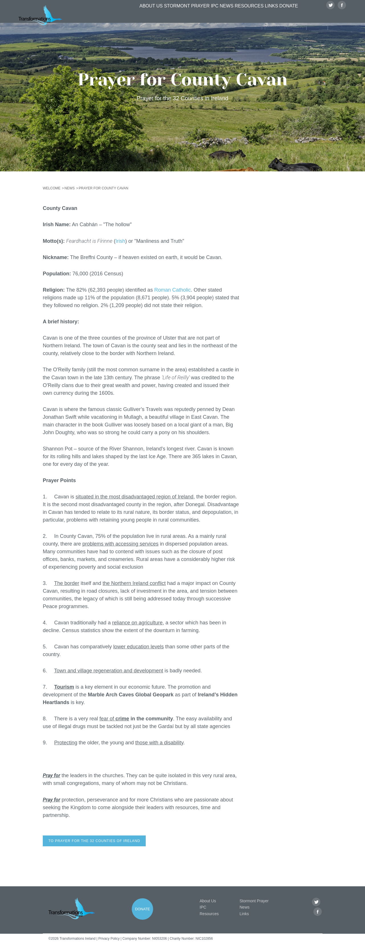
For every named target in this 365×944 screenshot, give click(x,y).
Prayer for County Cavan (103, 188)
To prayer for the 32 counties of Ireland (94, 841)
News (216, 16)
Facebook (342, 16)
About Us (131, 16)
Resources (242, 16)
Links (268, 16)
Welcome (51, 188)
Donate (290, 16)
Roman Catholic (172, 290)
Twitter (330, 16)
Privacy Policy (109, 939)
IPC (199, 16)
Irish (120, 241)
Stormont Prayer (168, 16)
